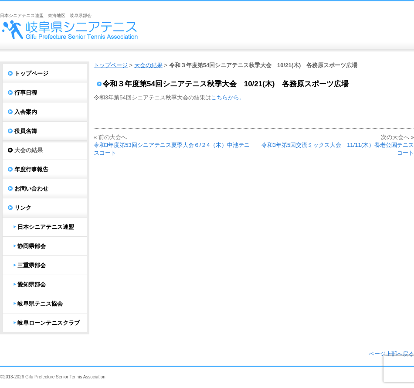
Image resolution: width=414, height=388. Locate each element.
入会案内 (25, 112)
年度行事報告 (31, 169)
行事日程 (25, 92)
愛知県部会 (31, 284)
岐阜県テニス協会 (40, 303)
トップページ (111, 65)
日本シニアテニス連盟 (45, 227)
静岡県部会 (31, 246)
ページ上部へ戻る (391, 354)
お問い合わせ (31, 188)
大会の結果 (148, 65)
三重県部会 (31, 265)
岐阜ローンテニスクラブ (48, 323)
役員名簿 (25, 131)
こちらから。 (228, 97)
